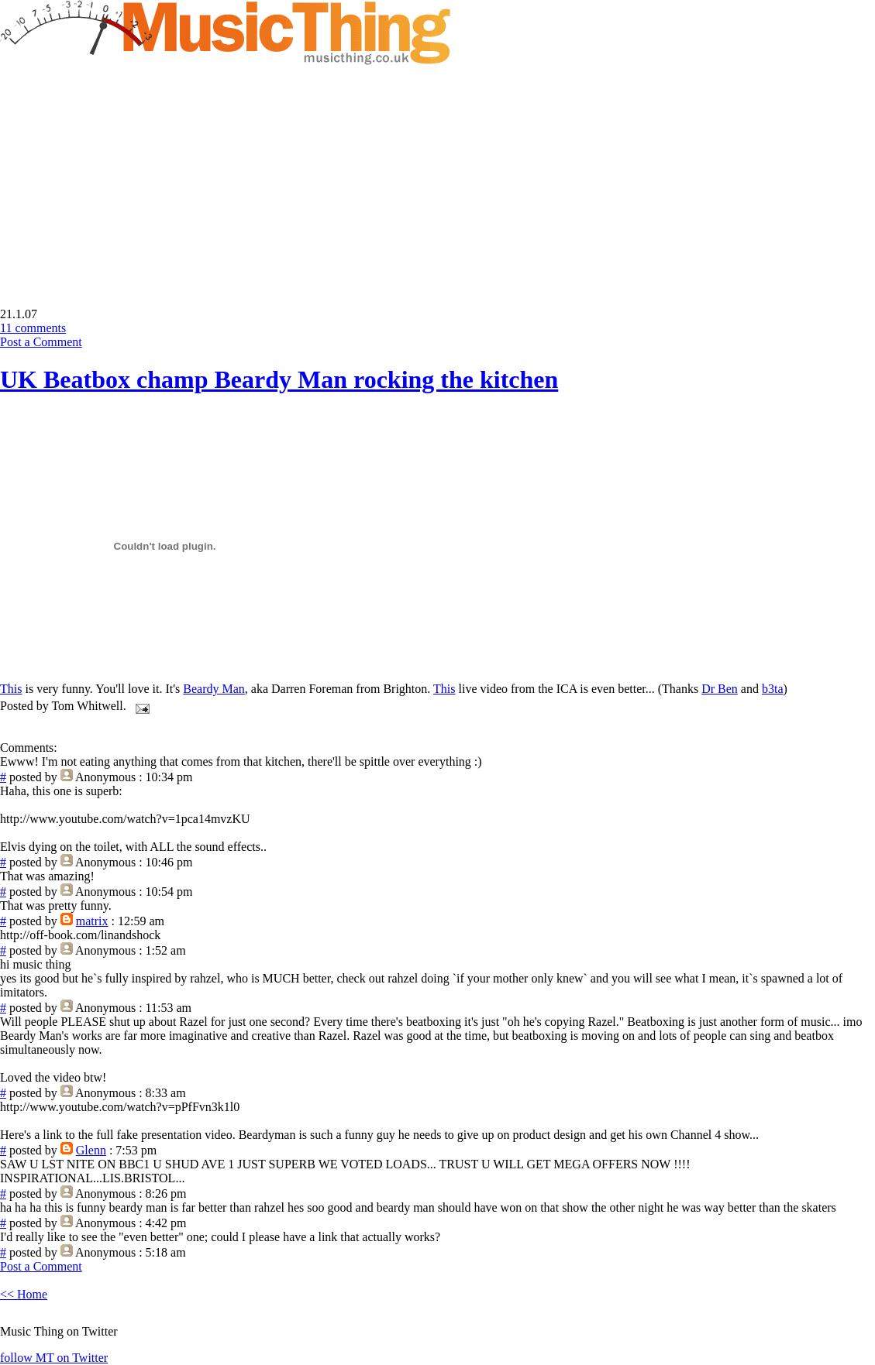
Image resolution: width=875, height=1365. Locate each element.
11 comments (33, 327)
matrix (92, 921)
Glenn (91, 1150)
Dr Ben (719, 688)
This (11, 688)
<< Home (23, 1294)
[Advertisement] (130, 175)
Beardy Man (214, 688)
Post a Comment (41, 341)
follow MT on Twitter (54, 1357)
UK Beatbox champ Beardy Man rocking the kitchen (279, 379)
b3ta (773, 688)
